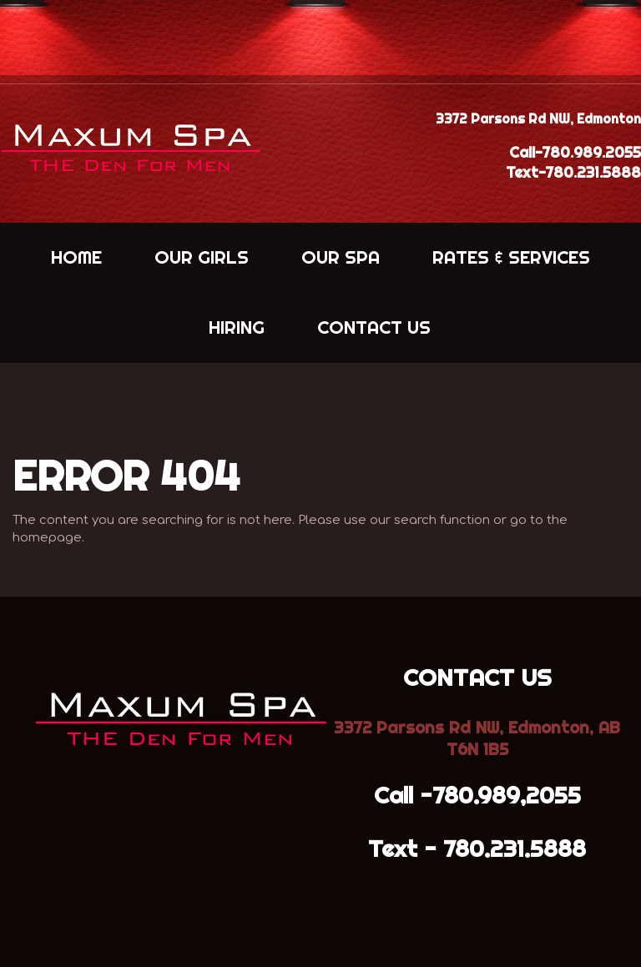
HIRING (237, 327)
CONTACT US (374, 327)
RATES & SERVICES (511, 257)
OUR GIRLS (201, 257)
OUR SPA (340, 257)
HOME (76, 257)
